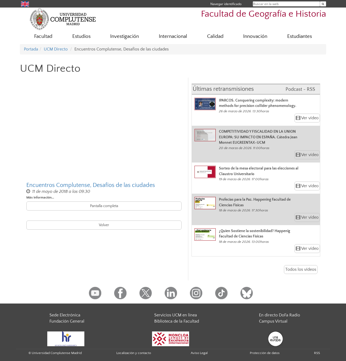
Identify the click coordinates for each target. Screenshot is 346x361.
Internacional (173, 36)
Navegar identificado (226, 4)
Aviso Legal (199, 353)
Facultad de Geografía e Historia (263, 14)
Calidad (215, 36)
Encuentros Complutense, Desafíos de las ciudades (90, 185)
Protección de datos (265, 353)
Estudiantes (299, 36)
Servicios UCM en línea (175, 315)
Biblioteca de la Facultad (176, 321)
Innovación (255, 36)
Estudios (81, 36)
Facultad (43, 36)
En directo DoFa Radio (279, 315)
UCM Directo (56, 49)
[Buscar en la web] (323, 3)
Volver (104, 225)
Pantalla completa (104, 206)
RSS (317, 353)
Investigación (124, 36)
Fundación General (66, 321)
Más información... (40, 197)
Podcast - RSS (300, 89)
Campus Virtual (273, 321)
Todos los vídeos (300, 269)
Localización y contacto (133, 353)
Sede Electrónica (64, 315)
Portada (31, 49)
